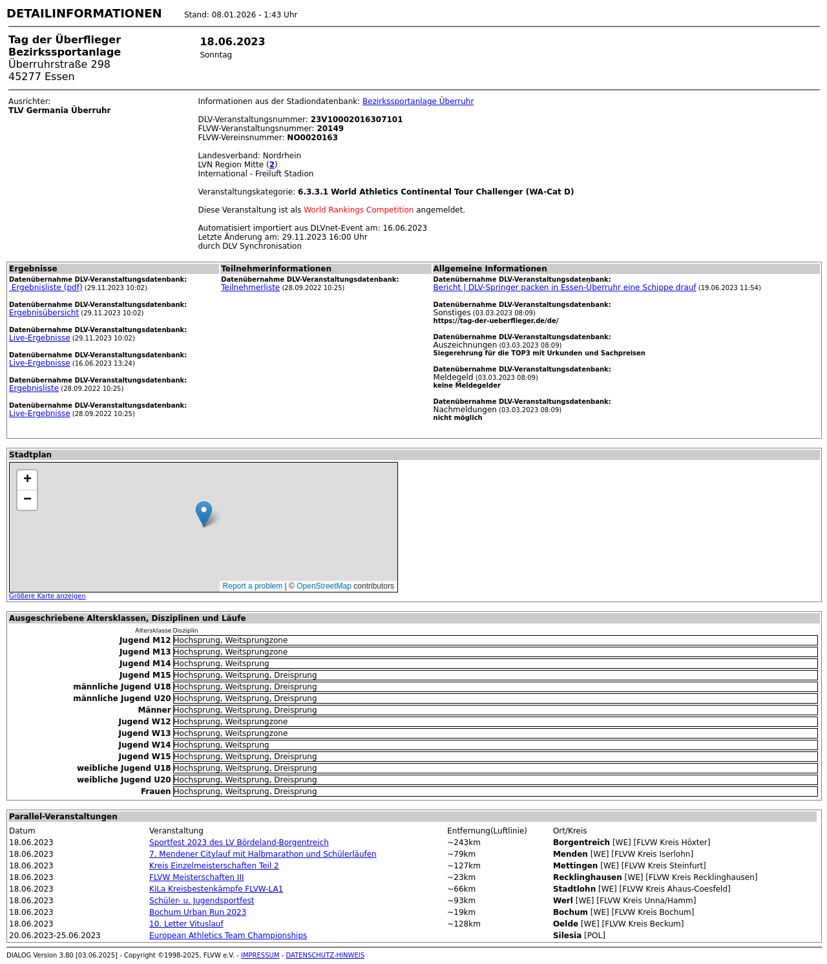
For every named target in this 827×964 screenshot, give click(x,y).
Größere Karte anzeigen (47, 596)
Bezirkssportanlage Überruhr (418, 101)
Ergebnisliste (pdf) (46, 287)
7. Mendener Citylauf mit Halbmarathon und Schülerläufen (263, 854)
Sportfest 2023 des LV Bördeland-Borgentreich (239, 842)
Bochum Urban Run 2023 (197, 912)
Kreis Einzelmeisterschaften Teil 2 (214, 865)
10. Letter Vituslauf (186, 923)
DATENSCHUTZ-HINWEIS (325, 955)
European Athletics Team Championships (228, 935)
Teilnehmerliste (250, 287)
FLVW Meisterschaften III (196, 877)
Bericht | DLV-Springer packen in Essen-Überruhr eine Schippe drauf (565, 287)
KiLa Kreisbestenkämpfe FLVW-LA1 (216, 889)
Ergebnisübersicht (44, 312)
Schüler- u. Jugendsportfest (201, 900)
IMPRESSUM (260, 955)
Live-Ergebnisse (39, 337)
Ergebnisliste (34, 388)
